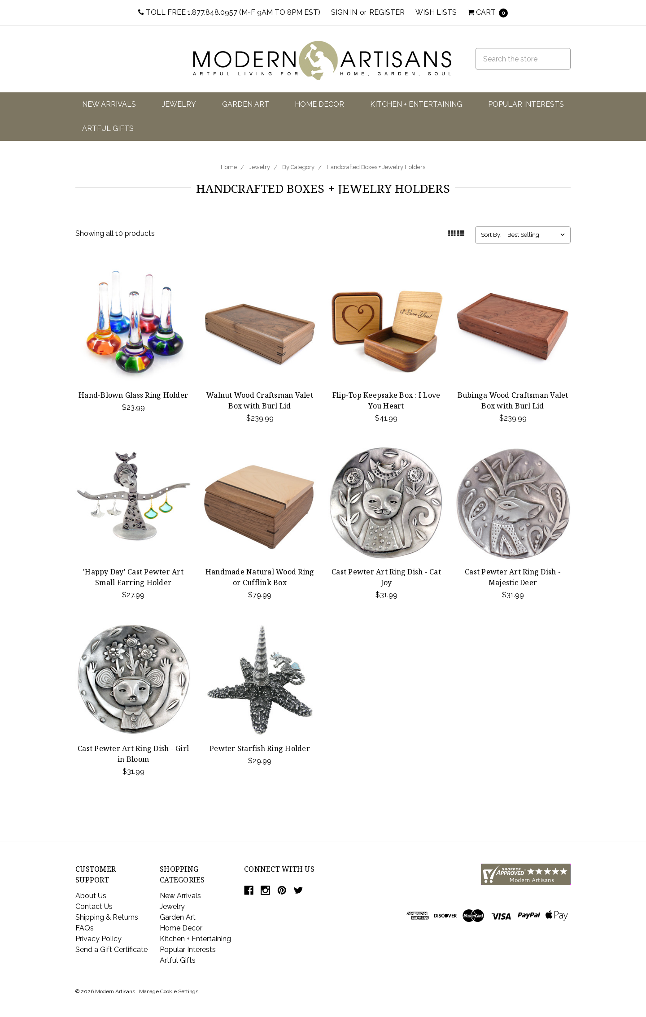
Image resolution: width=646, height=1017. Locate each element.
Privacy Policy (98, 938)
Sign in (344, 12)
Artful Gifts (108, 128)
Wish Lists (436, 12)
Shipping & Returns (106, 917)
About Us (90, 895)
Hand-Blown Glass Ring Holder (133, 395)
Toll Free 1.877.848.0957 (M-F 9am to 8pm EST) (229, 12)
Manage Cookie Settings (168, 991)
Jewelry (179, 104)
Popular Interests (526, 104)
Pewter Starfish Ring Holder (260, 748)
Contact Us (94, 906)
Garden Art (245, 104)
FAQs (84, 928)
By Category (298, 167)
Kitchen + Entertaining (416, 104)
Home (229, 167)
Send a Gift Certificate (111, 949)
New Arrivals (109, 104)
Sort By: (491, 234)
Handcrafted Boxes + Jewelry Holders (376, 167)
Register (387, 12)
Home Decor (319, 104)
